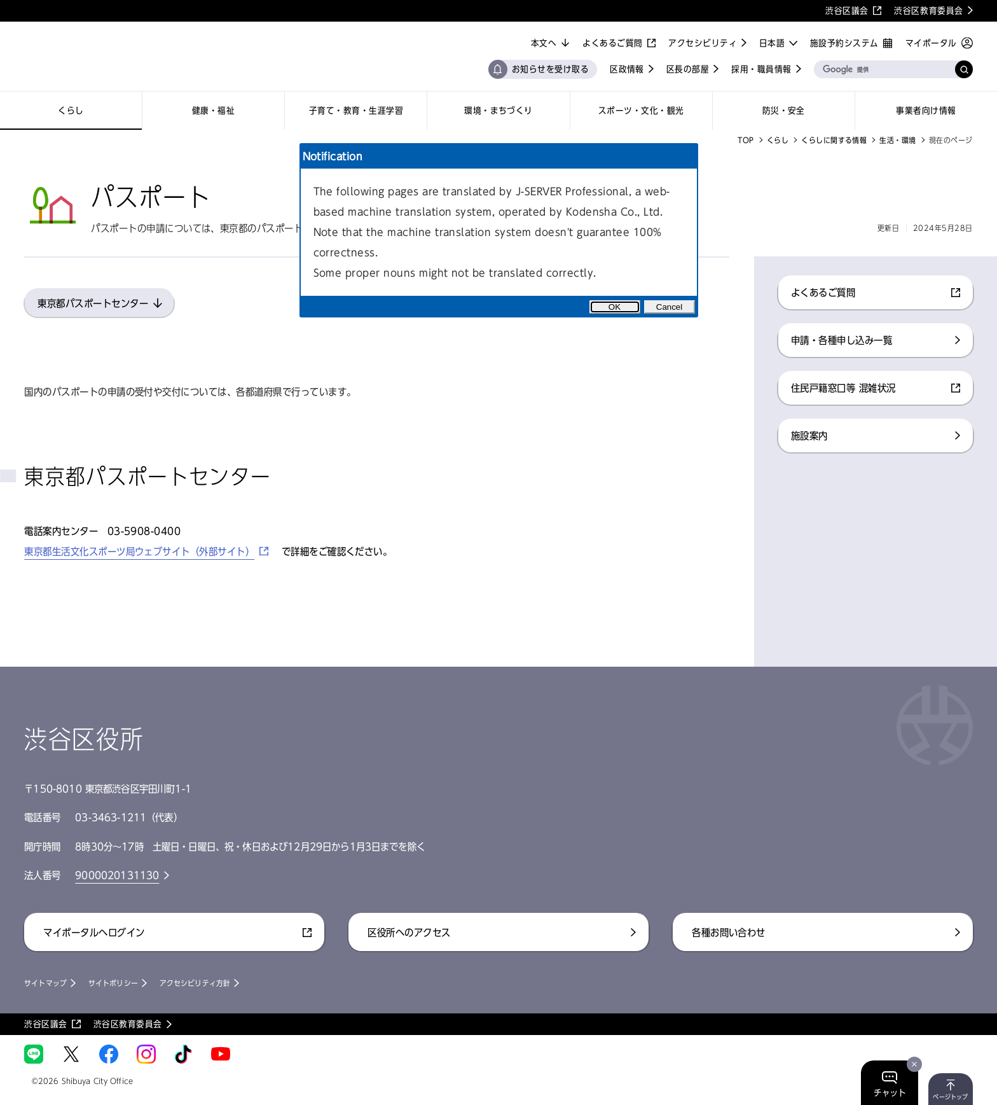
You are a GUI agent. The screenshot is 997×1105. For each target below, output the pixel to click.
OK (615, 307)
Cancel (669, 307)
